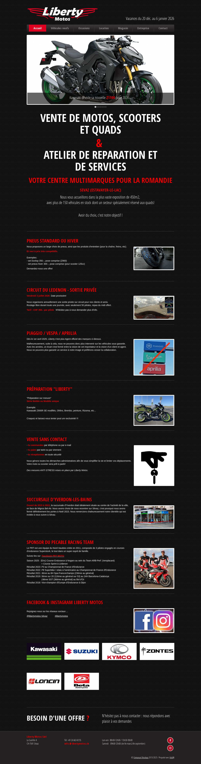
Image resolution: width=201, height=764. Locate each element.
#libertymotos (61, 616)
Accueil (37, 28)
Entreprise (143, 28)
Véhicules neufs (60, 28)
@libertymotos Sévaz (37, 616)
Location (104, 28)
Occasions (84, 28)
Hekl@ (172, 757)
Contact (163, 28)
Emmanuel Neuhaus (141, 757)
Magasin (123, 28)
